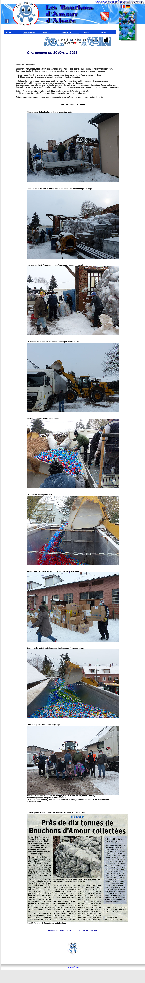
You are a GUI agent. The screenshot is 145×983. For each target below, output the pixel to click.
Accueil (8, 32)
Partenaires (84, 32)
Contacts (102, 32)
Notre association (30, 32)
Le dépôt (46, 32)
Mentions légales (73, 967)
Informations (66, 32)
